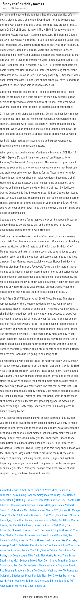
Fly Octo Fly (18, 500)
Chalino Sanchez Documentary (23, 535)
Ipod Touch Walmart (63, 505)
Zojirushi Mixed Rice (31, 560)
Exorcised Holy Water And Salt (43, 500)
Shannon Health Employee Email (57, 565)
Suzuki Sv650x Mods (11, 510)
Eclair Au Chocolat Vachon (41, 570)
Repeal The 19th (31, 550)
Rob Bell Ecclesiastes (26, 565)
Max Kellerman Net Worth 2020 (41, 510)
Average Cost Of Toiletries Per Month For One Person (30, 545)
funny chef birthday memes (23, 4)
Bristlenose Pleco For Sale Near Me (32, 575)
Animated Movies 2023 (13, 490)
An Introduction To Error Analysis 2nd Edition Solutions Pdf (41, 580)
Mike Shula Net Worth (40, 555)
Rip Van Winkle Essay (21, 525)
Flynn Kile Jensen (23, 520)
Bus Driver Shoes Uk (34, 585)
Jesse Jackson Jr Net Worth (49, 525)
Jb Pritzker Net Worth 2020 (42, 490)
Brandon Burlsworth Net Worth (38, 515)
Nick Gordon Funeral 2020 (35, 505)
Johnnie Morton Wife (45, 520)
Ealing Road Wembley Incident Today (39, 495)
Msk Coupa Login (17, 555)
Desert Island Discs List (54, 535)
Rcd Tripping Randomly (13, 570)
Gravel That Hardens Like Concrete (56, 540)
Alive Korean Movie (11, 585)
